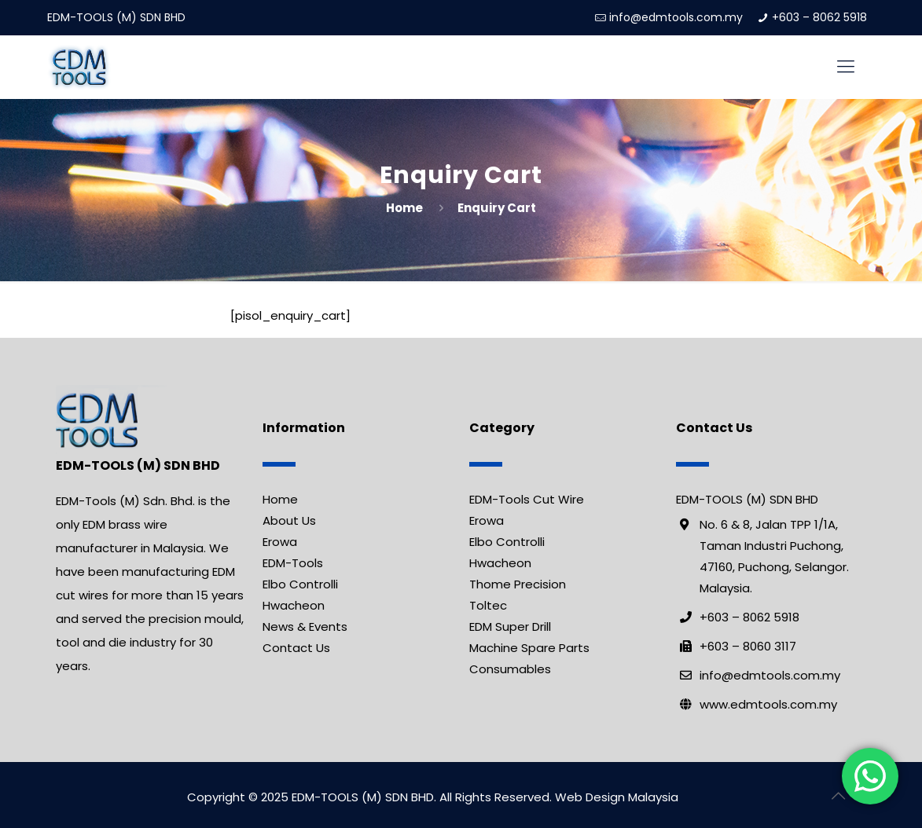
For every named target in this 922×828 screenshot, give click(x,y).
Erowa (280, 541)
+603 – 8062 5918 (819, 17)
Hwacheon (294, 605)
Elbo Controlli (300, 584)
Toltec (488, 605)
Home (404, 208)
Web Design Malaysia (616, 797)
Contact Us (296, 647)
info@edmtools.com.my (676, 17)
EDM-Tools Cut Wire (526, 499)
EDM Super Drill (510, 626)
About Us (289, 520)
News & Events (305, 626)
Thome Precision (517, 584)
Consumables (510, 669)
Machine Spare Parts (529, 647)
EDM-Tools (293, 563)
